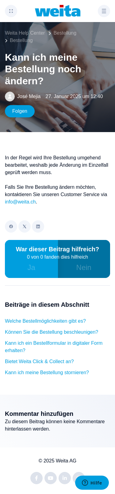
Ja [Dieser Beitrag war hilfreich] (31, 267)
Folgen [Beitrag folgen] (19, 111)
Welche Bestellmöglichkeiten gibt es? (45, 321)
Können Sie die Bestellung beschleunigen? (51, 332)
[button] (11, 11)
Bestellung (64, 33)
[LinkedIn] (38, 226)
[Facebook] (11, 226)
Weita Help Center (25, 33)
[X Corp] (24, 226)
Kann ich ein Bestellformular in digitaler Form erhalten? (53, 346)
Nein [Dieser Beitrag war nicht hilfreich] (83, 267)
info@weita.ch (20, 201)
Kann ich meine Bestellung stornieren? (47, 372)
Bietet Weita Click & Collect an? (39, 361)
